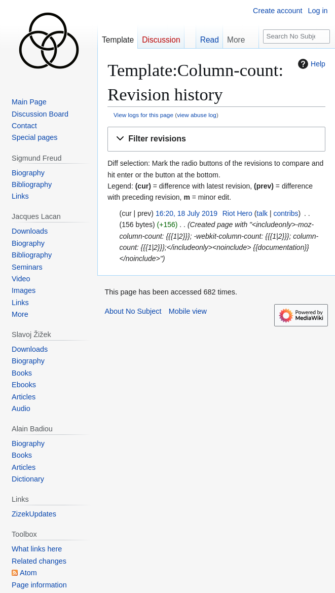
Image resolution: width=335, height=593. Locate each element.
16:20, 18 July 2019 (186, 213)
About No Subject (132, 311)
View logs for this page (143, 115)
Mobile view (188, 311)
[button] (216, 139)
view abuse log (196, 115)
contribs (286, 213)
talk (262, 213)
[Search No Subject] (296, 36)
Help (310, 64)
